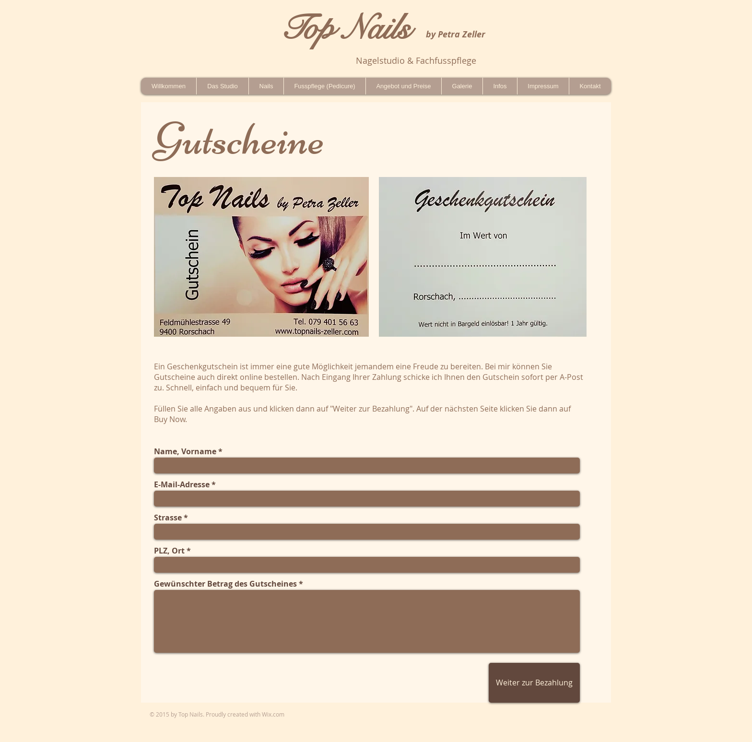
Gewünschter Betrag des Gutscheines (225, 584)
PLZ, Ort (169, 550)
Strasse (168, 517)
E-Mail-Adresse (182, 484)
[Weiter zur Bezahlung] (534, 683)
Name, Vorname (185, 451)
